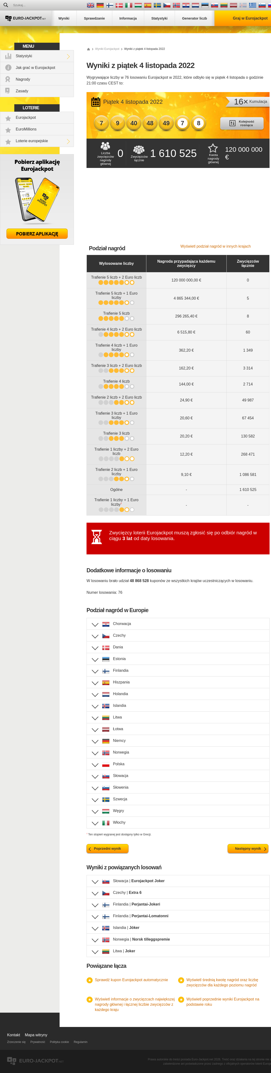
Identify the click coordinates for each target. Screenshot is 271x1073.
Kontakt (13, 1035)
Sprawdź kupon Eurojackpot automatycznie (131, 980)
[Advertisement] (178, 208)
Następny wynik (248, 848)
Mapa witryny (36, 1035)
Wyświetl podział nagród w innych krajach (215, 246)
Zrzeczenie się (16, 1042)
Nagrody (23, 79)
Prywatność (37, 1042)
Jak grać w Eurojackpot (35, 68)
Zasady (22, 91)
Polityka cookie (59, 1042)
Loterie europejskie (32, 141)
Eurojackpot (26, 117)
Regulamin (80, 1042)
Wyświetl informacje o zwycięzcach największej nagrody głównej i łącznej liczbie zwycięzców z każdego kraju (135, 1004)
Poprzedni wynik (107, 848)
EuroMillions (26, 129)
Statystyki (24, 56)
